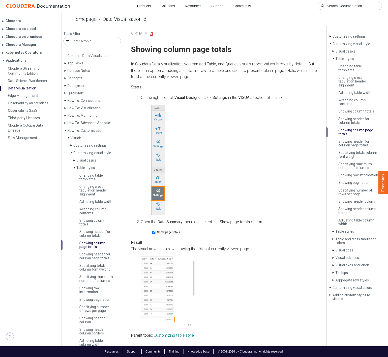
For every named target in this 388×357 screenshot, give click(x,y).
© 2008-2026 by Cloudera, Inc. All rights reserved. (251, 351)
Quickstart (75, 93)
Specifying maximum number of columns (96, 278)
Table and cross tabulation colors (356, 241)
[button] (158, 160)
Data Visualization (122, 19)
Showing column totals (92, 222)
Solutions (168, 6)
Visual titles (344, 250)
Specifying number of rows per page (94, 309)
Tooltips (341, 273)
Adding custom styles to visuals (351, 297)
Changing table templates (91, 177)
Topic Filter (71, 34)
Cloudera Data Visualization (89, 56)
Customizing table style (174, 335)
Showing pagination (94, 300)
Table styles (85, 168)
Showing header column (92, 320)
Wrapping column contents (93, 211)
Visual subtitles (347, 258)
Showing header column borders (92, 331)
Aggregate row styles (352, 280)
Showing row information (89, 290)
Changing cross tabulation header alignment (93, 190)
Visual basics (86, 160)
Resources (193, 6)
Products (144, 6)
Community (242, 6)
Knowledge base (198, 351)
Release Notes (78, 71)
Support (217, 6)
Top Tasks (75, 63)
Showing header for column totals (94, 233)
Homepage (84, 19)
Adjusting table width (95, 202)
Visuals (76, 138)
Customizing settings (90, 145)
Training (174, 351)
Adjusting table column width (91, 342)
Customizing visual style (92, 153)
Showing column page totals (92, 245)
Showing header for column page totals (94, 256)
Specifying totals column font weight (94, 267)
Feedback (383, 182)
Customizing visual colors (352, 288)
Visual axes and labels (352, 265)
